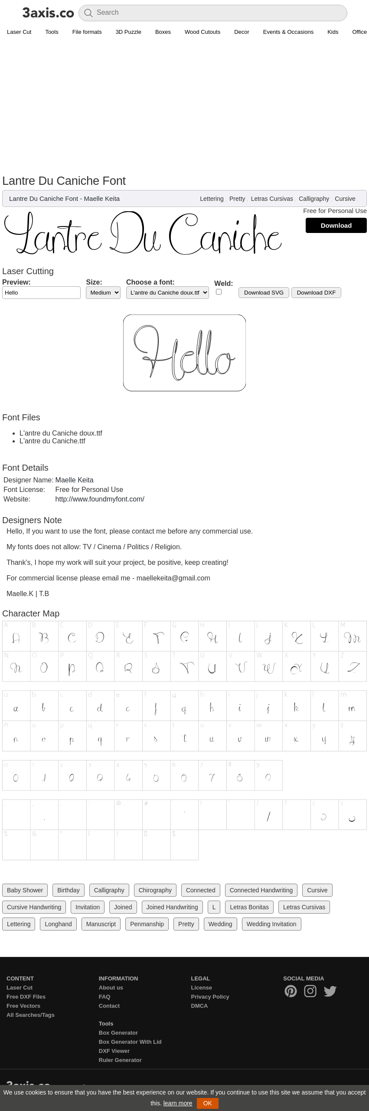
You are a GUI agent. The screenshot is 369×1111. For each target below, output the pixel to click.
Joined (123, 907)
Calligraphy (314, 198)
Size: (94, 282)
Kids (332, 32)
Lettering (211, 198)
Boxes (163, 32)
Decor (241, 32)
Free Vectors (23, 1006)
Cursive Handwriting (34, 907)
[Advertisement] (184, 104)
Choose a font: (150, 282)
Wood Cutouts (202, 32)
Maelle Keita (102, 198)
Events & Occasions (288, 32)
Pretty (237, 198)
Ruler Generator (120, 1060)
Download (336, 225)
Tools (51, 32)
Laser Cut (19, 32)
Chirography (155, 890)
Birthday (68, 890)
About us (111, 987)
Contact (109, 1006)
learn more (178, 1103)
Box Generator (118, 1032)
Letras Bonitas (249, 907)
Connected (201, 890)
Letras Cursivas (272, 198)
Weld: (223, 283)
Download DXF (316, 292)
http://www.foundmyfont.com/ (100, 499)
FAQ (105, 996)
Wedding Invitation (272, 924)
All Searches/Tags (31, 1015)
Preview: (16, 282)
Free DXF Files (26, 996)
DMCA (199, 1006)
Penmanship (147, 924)
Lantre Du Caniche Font (43, 198)
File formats (87, 32)
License (201, 987)
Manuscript (101, 924)
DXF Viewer (114, 1051)
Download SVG (264, 292)
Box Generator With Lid (130, 1042)
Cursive (345, 198)
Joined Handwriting (172, 907)
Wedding (220, 924)
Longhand (58, 924)
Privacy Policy (210, 996)
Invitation (87, 907)
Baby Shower (25, 890)
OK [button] (207, 1103)
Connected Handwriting (261, 890)
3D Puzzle (128, 32)
